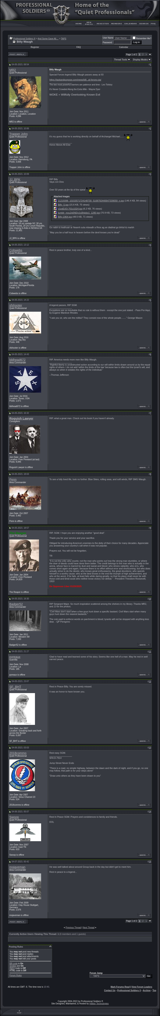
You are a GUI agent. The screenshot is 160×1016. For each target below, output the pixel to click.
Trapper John (18, 134)
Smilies (13, 966)
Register (35, 47)
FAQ (78, 47)
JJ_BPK (14, 179)
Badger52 (16, 604)
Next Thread (89, 927)
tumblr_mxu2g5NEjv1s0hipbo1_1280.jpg (79, 212)
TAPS (63, 39)
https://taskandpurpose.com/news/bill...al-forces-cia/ (75, 79)
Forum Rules (16, 975)
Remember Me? (142, 38)
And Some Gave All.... (48, 39)
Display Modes (140, 59)
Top (154, 990)
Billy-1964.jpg (65, 216)
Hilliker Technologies (99, 1003)
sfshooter (15, 305)
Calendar (123, 47)
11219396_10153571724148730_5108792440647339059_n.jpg (91, 200)
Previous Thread (73, 927)
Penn (13, 479)
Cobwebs (15, 250)
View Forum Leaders (141, 987)
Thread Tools (120, 59)
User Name (108, 38)
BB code (14, 963)
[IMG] (12, 968)
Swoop (14, 817)
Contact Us (109, 990)
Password (107, 42)
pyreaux (14, 657)
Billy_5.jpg (63, 204)
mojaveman (17, 867)
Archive (147, 990)
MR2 (12, 70)
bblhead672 (17, 359)
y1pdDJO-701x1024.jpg (70, 208)
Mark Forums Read (120, 987)
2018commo (17, 753)
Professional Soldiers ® (24, 39)
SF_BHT (15, 686)
